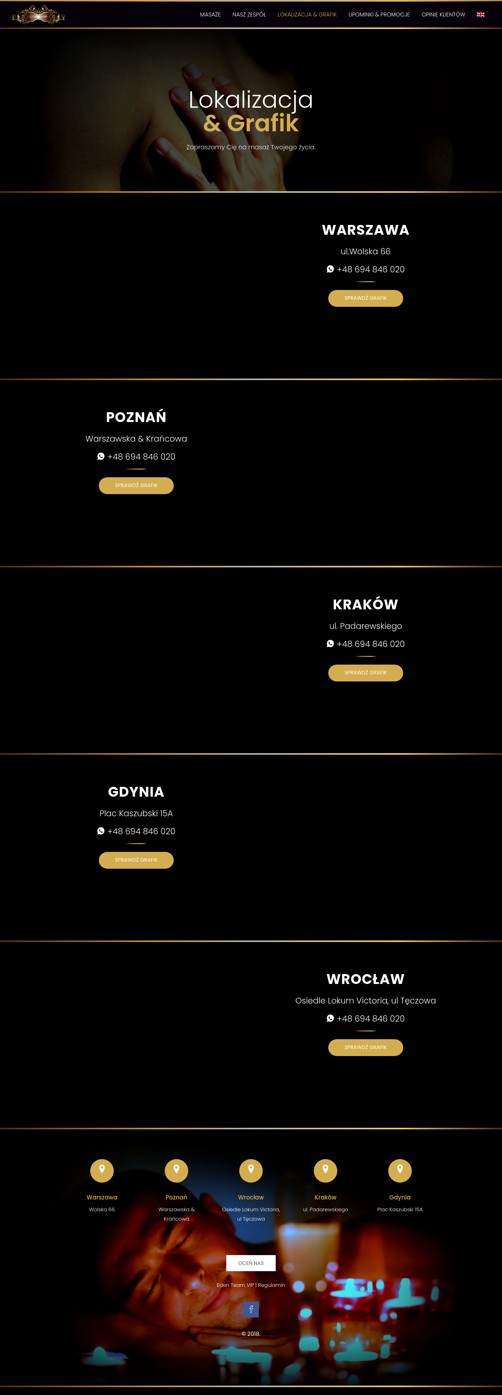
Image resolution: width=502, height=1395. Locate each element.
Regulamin (271, 1285)
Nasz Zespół (249, 14)
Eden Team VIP (235, 1285)
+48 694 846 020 (366, 269)
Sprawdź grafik (365, 298)
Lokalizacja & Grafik (307, 14)
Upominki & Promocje (379, 14)
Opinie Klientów (443, 14)
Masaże (210, 14)
